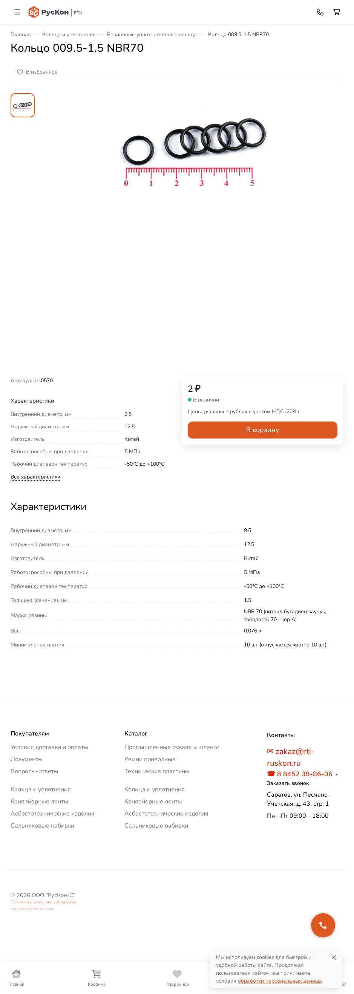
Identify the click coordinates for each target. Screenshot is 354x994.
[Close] (334, 957)
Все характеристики (35, 476)
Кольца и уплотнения (41, 789)
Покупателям (30, 734)
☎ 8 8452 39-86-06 (300, 774)
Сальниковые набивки (42, 826)
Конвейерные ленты (39, 801)
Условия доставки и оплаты (49, 747)
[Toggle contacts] (320, 12)
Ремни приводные (150, 759)
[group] (195, 235)
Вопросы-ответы (34, 771)
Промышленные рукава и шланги (171, 747)
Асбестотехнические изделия (53, 813)
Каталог (135, 734)
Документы (27, 759)
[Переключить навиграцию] (17, 12)
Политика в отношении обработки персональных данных (43, 905)
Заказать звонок (288, 783)
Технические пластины (157, 771)
